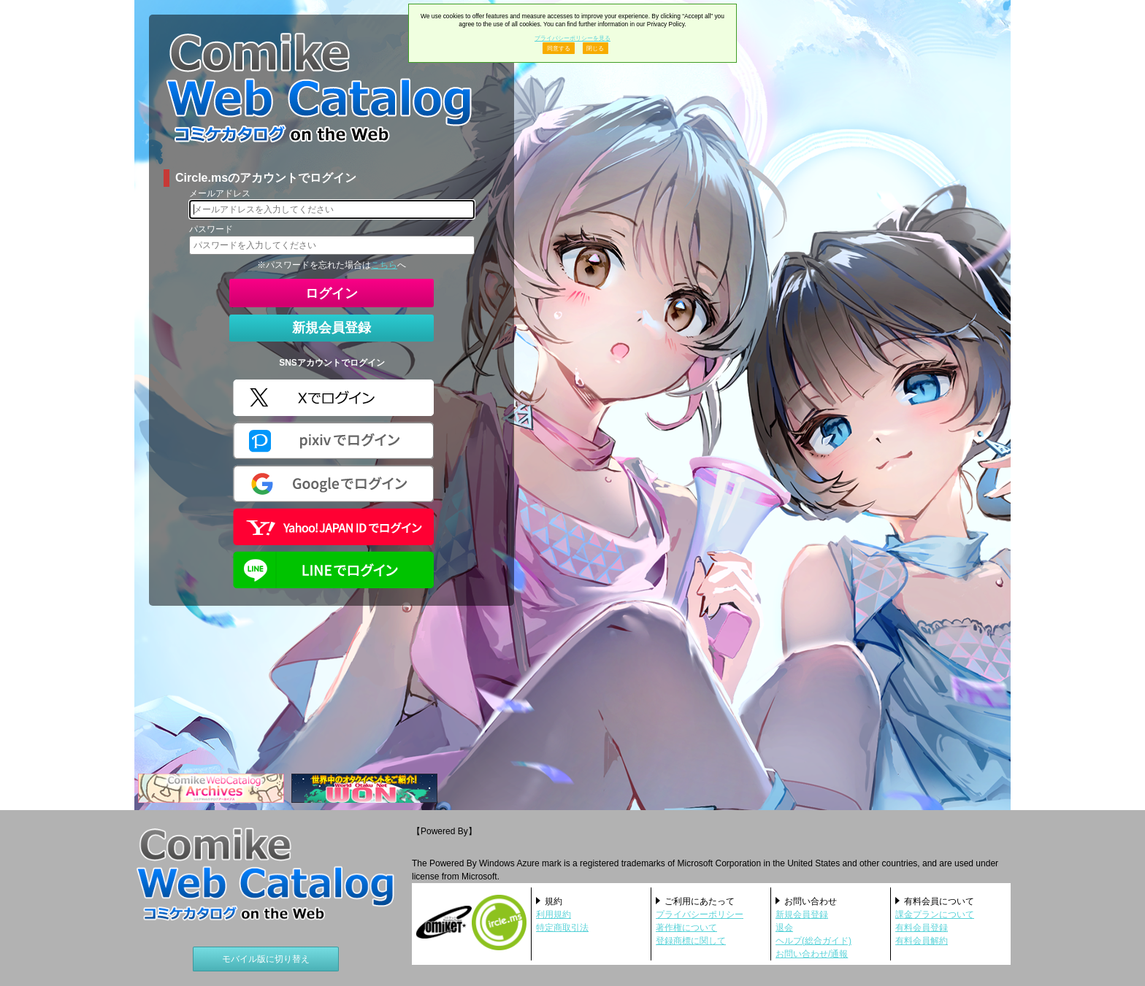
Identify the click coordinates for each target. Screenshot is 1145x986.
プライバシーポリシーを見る (572, 38)
